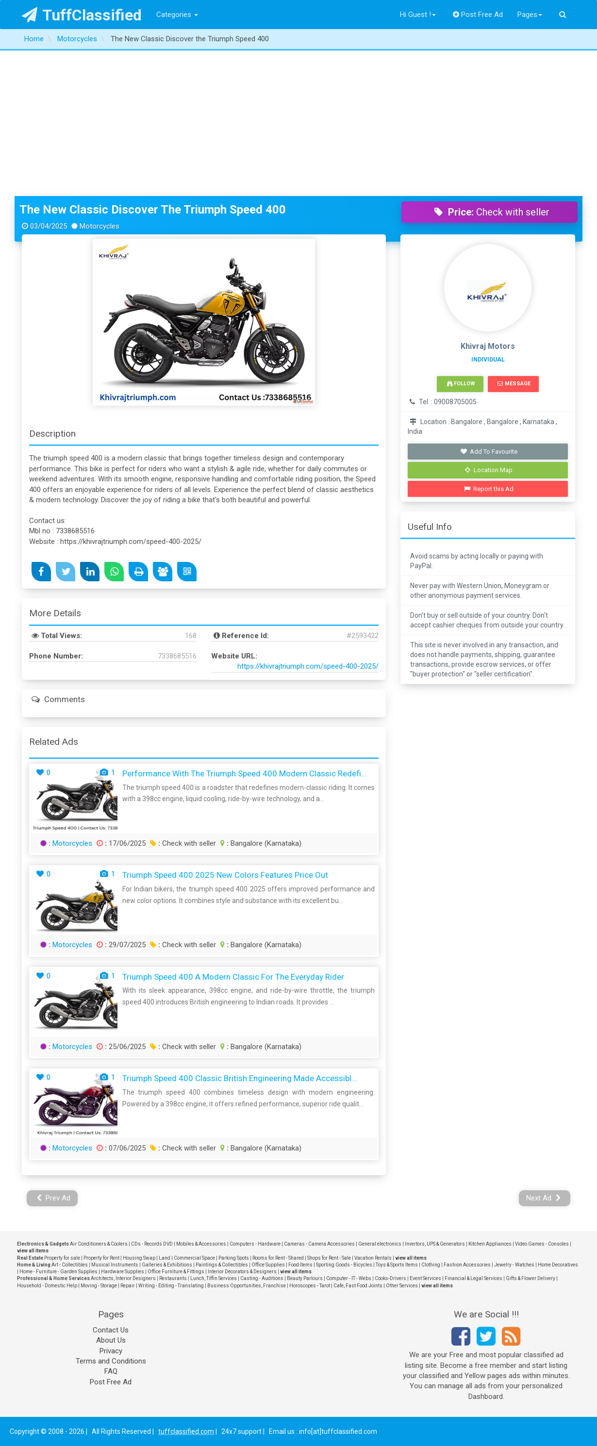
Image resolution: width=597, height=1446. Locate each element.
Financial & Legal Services (473, 1278)
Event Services (425, 1278)
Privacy (111, 1351)
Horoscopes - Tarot (309, 1285)
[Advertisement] (298, 123)
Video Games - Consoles (542, 1244)
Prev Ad (53, 1198)
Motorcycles (72, 843)
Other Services (402, 1285)
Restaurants (173, 1278)
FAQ (110, 1371)
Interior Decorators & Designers (242, 1271)
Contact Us (111, 1330)
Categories (177, 14)
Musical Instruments (114, 1264)
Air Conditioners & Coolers (99, 1244)
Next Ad (543, 1198)
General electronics (379, 1244)
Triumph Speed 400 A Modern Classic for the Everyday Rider (233, 977)
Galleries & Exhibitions (167, 1264)
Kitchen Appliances (490, 1244)
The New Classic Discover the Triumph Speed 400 (152, 209)
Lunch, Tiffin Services (213, 1278)
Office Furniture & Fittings (176, 1271)
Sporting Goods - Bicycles (344, 1264)
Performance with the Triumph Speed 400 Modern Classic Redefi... (244, 773)
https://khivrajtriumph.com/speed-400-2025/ (308, 666)
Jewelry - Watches (514, 1264)
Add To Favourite (489, 451)
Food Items (300, 1264)
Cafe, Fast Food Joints (357, 1285)
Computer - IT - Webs (348, 1278)
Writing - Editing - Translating (171, 1285)
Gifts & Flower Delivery (530, 1278)
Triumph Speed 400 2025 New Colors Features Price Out (225, 875)
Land (164, 1258)
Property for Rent (101, 1258)
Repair (127, 1285)
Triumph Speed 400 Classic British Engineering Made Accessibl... (239, 1078)
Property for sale (62, 1258)
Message (514, 383)
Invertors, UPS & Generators (435, 1244)
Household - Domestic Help (47, 1285)
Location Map (489, 470)
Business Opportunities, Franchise (246, 1285)
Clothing (430, 1264)
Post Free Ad (478, 14)
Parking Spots (233, 1258)
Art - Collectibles (69, 1264)
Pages (529, 14)
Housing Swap (139, 1258)
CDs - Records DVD (152, 1244)
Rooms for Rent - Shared (278, 1258)
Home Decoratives (558, 1264)
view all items (33, 1250)
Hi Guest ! (418, 14)
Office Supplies (268, 1264)
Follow (461, 383)
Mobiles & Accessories (201, 1244)
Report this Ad (489, 489)
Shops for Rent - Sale (329, 1258)
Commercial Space (194, 1258)
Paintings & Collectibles (222, 1264)
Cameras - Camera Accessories (319, 1244)
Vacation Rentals (373, 1258)
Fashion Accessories (467, 1264)
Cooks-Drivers (390, 1278)
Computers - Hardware (255, 1244)
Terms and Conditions (111, 1361)
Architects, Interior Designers (123, 1278)
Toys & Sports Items (397, 1264)
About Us (111, 1340)
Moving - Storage (99, 1285)
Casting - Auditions (261, 1278)
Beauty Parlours (305, 1278)
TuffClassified (82, 15)
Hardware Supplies (122, 1271)
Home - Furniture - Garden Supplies (58, 1271)
